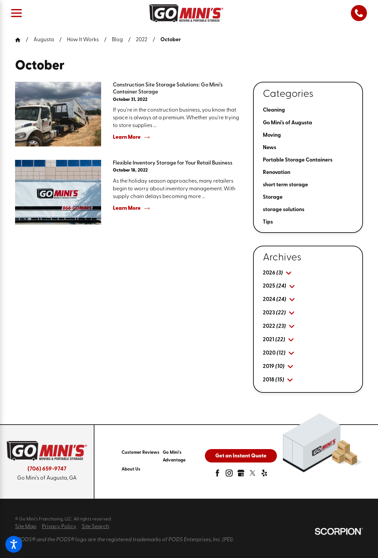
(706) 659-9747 (47, 469)
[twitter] (252, 474)
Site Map (25, 527)
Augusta (43, 40)
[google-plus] (240, 474)
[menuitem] (308, 110)
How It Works (83, 40)
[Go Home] (20, 40)
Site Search (95, 527)
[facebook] (217, 474)
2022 (141, 40)
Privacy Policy (59, 527)
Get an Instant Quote (241, 456)
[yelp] (264, 474)
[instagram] (229, 474)
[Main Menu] (16, 13)
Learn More (131, 137)
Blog (117, 40)
